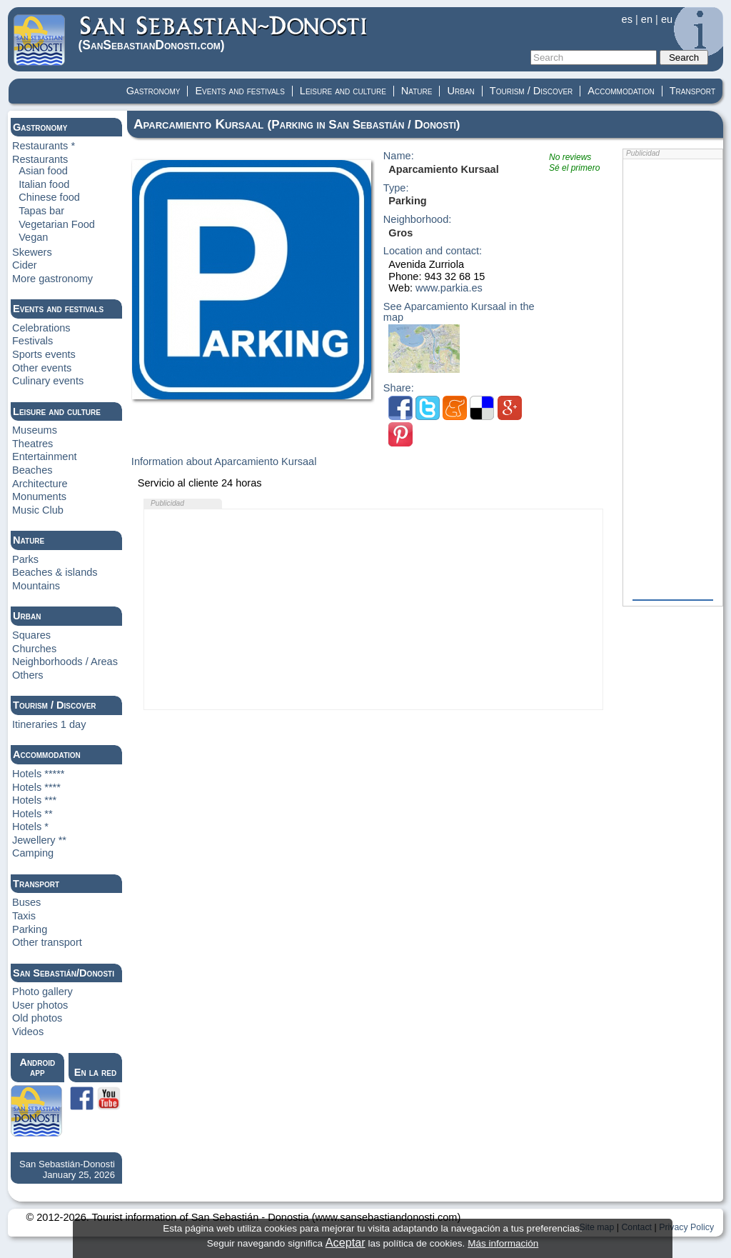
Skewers (32, 252)
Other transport (47, 942)
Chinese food (49, 197)
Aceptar (346, 1242)
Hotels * (30, 826)
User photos (40, 1005)
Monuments (39, 496)
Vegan (33, 237)
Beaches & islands (55, 572)
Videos (28, 1031)
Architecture (40, 483)
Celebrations (41, 328)
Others (28, 675)
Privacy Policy (686, 1227)
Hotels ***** (38, 773)
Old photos (37, 1018)
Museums (34, 430)
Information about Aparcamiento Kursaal (224, 461)
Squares (31, 635)
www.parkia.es (449, 288)
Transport (692, 90)
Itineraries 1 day (49, 724)
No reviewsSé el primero (574, 162)
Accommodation (621, 90)
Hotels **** (36, 787)
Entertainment (44, 456)
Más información (503, 1243)
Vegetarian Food (57, 224)
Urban (460, 90)
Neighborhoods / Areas (65, 661)
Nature (417, 90)
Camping (33, 853)
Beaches (32, 470)
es (627, 19)
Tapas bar (41, 210)
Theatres (32, 443)
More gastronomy (52, 278)
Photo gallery (42, 991)
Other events (41, 368)
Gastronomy (153, 90)
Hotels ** (32, 813)
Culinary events (48, 380)
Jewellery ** (39, 840)
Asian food (43, 170)
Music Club (38, 510)
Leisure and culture (343, 90)
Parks (25, 559)
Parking (29, 929)
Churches (34, 648)
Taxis (24, 916)
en (646, 19)
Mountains (36, 585)
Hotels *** (34, 800)
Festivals (32, 340)
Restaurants (40, 159)
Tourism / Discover (531, 90)
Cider (24, 265)
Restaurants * (43, 145)
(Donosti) (224, 33)
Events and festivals (239, 90)
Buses (26, 902)
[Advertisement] (373, 609)
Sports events (44, 354)
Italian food (44, 184)
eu (666, 19)
